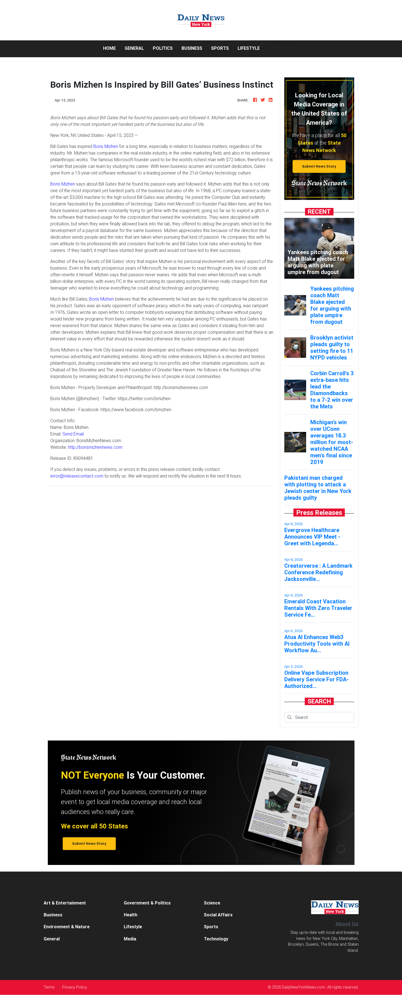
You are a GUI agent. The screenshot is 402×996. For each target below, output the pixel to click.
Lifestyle (249, 48)
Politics (163, 48)
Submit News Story (319, 166)
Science (212, 903)
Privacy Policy (74, 987)
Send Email (73, 434)
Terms (49, 987)
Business (192, 48)
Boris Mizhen (105, 146)
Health (130, 914)
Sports (220, 48)
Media (130, 939)
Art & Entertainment (65, 903)
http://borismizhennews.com (95, 447)
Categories (282, 48)
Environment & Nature (67, 926)
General (134, 48)
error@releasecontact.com (76, 476)
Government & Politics (147, 903)
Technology (216, 939)
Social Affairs (218, 914)
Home (111, 48)
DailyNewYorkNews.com (303, 987)
